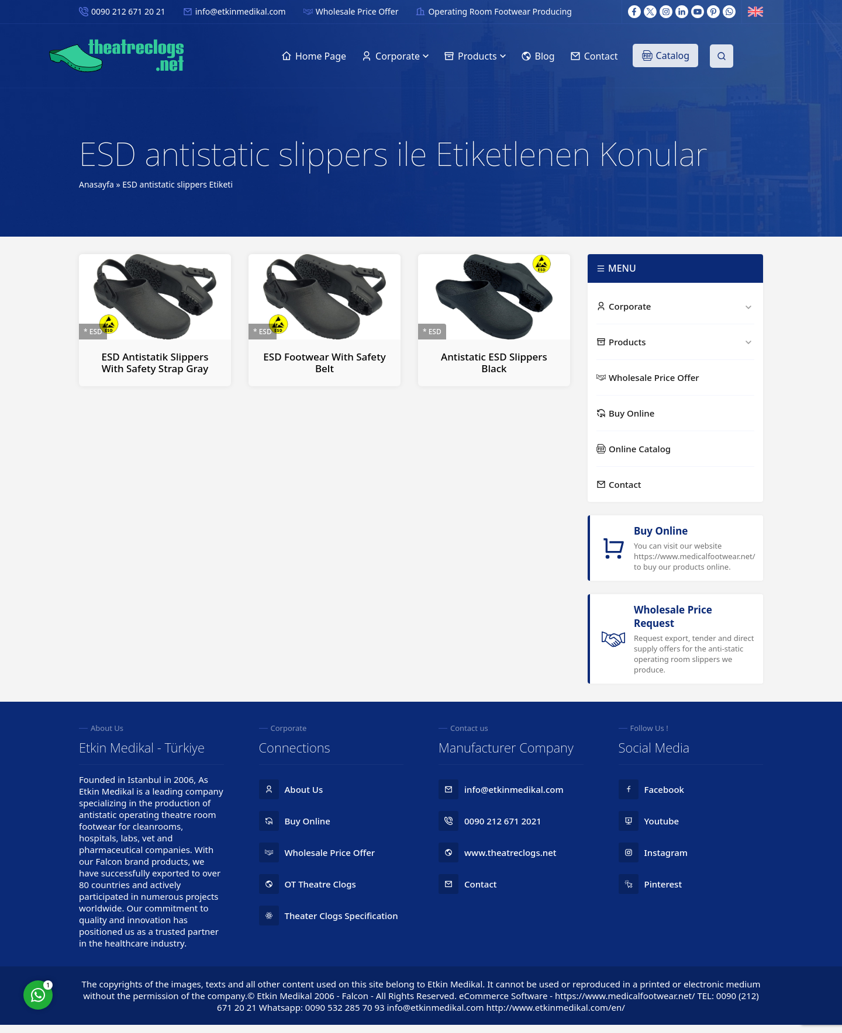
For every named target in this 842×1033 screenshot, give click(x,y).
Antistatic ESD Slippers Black (494, 362)
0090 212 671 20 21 (128, 11)
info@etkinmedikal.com (240, 11)
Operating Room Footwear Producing (499, 11)
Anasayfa (96, 184)
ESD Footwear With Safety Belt (324, 362)
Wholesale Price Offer (357, 11)
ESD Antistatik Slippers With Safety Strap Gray (155, 362)
